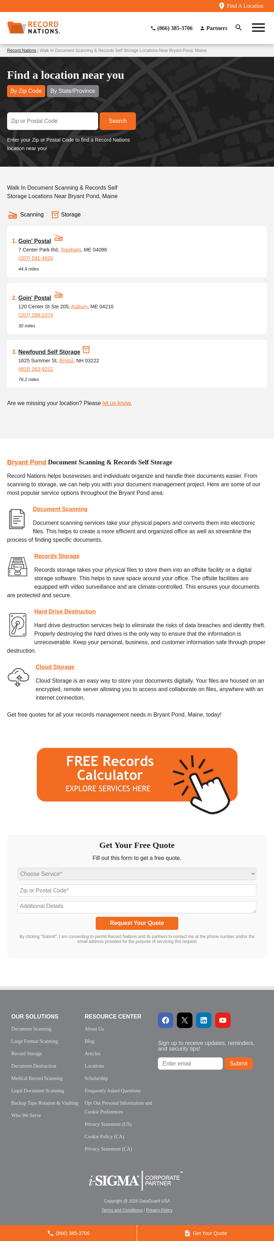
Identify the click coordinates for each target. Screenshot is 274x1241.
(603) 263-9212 (35, 369)
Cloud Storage (55, 667)
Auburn (79, 306)
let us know (116, 403)
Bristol (66, 360)
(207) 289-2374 (35, 315)
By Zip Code (26, 91)
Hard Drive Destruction (65, 611)
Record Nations (21, 50)
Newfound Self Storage (49, 352)
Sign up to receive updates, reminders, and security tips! (206, 1046)
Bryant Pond (26, 462)
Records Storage (56, 556)
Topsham (70, 250)
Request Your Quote (137, 923)
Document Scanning (60, 509)
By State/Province (72, 91)
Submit (239, 1064)
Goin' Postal (34, 241)
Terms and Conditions (122, 1210)
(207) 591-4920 (35, 258)
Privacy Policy (159, 1210)
